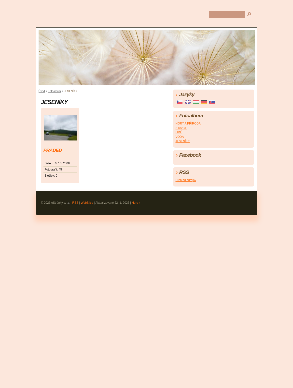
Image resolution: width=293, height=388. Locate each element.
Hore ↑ (136, 202)
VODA (180, 137)
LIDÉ (179, 132)
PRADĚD (52, 150)
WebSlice (87, 202)
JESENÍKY (183, 141)
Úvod (42, 91)
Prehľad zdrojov (186, 180)
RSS (75, 202)
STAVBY (181, 128)
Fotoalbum (54, 91)
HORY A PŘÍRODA (188, 123)
